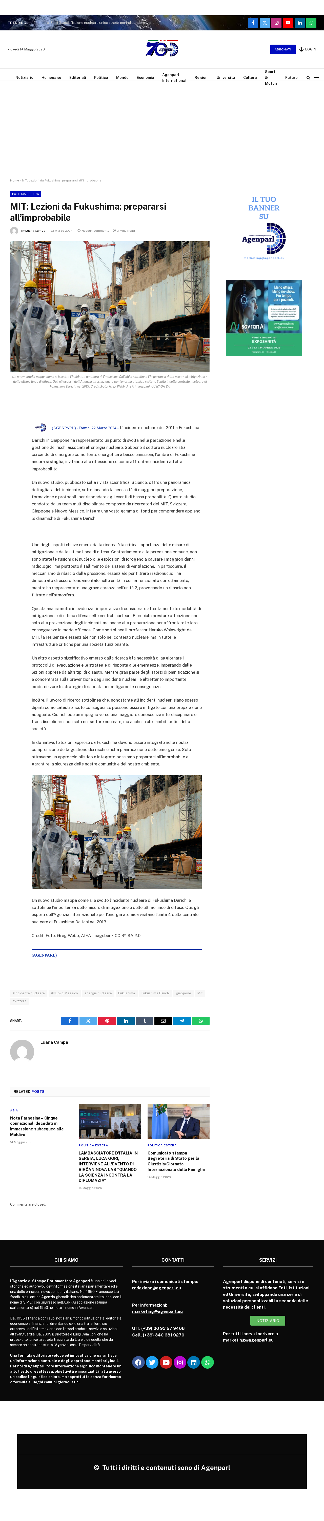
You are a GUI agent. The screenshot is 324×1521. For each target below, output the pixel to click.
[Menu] (316, 77)
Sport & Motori (271, 77)
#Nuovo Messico (64, 993)
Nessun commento (93, 230)
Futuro (291, 77)
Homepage (51, 77)
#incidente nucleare (29, 993)
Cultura (250, 77)
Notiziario (24, 77)
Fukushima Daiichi (155, 993)
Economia (145, 77)
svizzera (19, 1001)
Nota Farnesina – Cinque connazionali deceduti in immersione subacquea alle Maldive (37, 1126)
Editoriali (77, 77)
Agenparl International (174, 77)
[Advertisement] (162, 134)
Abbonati (283, 49)
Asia (14, 1110)
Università (226, 77)
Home (14, 180)
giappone (183, 993)
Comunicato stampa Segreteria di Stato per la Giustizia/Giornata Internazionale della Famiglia (176, 1161)
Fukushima (126, 993)
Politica (101, 77)
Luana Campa (35, 230)
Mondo (122, 77)
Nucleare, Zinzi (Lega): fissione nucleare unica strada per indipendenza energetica (97, 23)
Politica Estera (25, 193)
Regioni (202, 77)
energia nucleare (98, 993)
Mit (199, 993)
